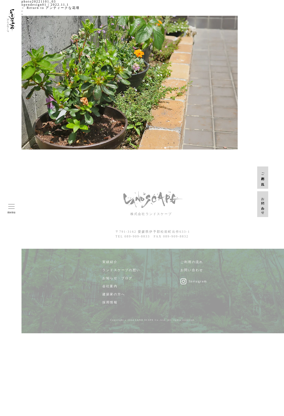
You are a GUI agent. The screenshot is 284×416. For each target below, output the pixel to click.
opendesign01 (34, 4)
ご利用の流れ (191, 264)
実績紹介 (110, 264)
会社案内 (110, 288)
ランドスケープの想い (121, 272)
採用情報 (110, 304)
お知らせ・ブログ (117, 280)
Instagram (198, 283)
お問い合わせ (191, 272)
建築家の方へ (113, 296)
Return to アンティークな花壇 (50, 7)
